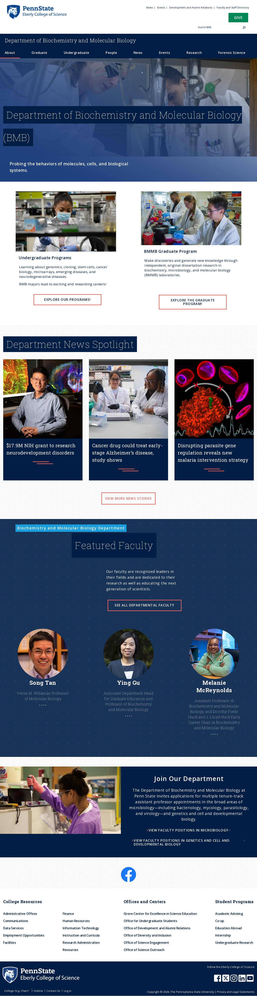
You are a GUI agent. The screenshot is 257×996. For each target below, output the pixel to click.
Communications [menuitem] (15, 921)
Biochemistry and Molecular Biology (70, 40)
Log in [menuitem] (67, 991)
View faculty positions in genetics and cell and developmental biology (190, 842)
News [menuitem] (149, 7)
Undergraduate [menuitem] (76, 52)
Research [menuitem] (194, 52)
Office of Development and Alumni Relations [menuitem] (157, 928)
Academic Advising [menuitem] (229, 913)
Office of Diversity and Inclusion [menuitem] (147, 935)
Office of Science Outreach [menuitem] (144, 950)
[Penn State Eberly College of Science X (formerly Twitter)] (226, 980)
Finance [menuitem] (68, 913)
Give (238, 17)
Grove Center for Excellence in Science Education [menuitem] (160, 913)
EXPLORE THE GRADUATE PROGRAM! (193, 302)
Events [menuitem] (161, 7)
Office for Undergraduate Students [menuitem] (150, 921)
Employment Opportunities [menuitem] (23, 935)
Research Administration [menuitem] (81, 942)
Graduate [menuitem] (39, 52)
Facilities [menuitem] (9, 942)
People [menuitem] (111, 52)
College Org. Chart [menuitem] (17, 991)
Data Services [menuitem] (13, 928)
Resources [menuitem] (70, 950)
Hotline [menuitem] (38, 991)
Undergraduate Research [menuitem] (234, 942)
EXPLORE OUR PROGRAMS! (67, 299)
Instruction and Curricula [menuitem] (81, 935)
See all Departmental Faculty (144, 605)
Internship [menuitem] (223, 935)
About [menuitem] (10, 52)
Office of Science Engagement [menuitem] (146, 942)
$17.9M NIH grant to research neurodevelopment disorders (40, 449)
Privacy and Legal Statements (235, 992)
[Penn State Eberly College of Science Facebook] (218, 980)
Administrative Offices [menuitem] (20, 913)
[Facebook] (128, 869)
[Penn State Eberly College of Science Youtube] (250, 980)
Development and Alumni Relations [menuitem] (190, 7)
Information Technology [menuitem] (81, 928)
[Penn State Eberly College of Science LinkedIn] (243, 980)
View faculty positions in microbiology (190, 830)
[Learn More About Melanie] (214, 690)
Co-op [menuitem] (219, 921)
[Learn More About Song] (43, 675)
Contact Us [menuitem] (53, 991)
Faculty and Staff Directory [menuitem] (233, 7)
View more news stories (128, 498)
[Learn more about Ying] (129, 680)
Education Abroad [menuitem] (228, 928)
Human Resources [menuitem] (76, 921)
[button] (238, 19)
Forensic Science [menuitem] (232, 52)
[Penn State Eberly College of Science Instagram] (234, 980)
